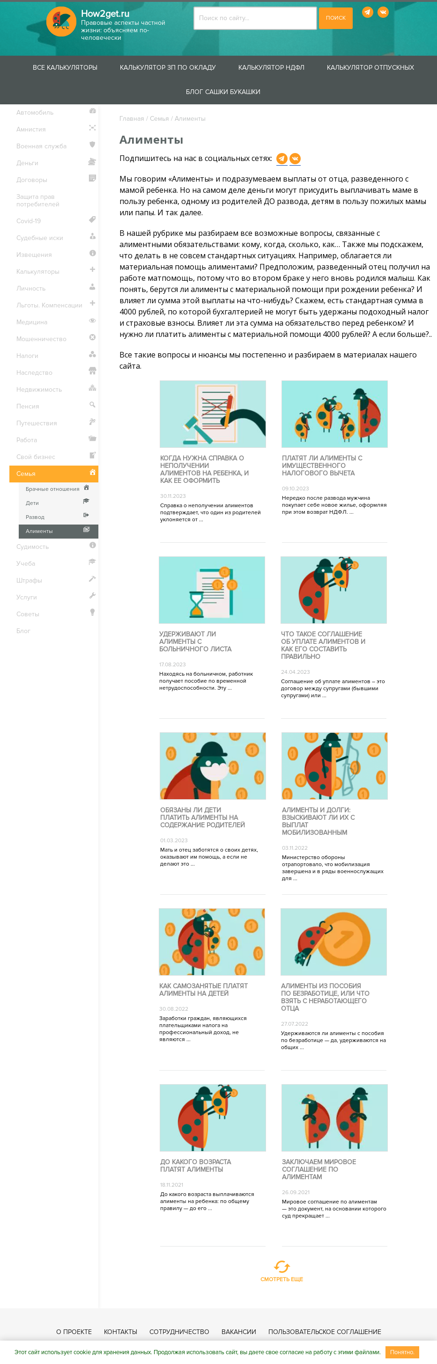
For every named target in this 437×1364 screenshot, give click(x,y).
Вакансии (239, 1332)
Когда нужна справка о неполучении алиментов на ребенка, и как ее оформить (204, 470)
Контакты (120, 1332)
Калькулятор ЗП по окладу (168, 68)
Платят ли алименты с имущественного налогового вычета (322, 466)
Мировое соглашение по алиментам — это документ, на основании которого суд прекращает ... (334, 1208)
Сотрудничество (179, 1332)
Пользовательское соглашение (324, 1332)
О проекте (74, 1332)
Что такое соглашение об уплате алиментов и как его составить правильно (323, 646)
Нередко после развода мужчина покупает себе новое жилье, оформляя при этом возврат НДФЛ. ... (334, 505)
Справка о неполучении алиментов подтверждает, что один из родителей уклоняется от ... (210, 512)
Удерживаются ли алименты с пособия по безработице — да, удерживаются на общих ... (333, 1040)
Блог (23, 631)
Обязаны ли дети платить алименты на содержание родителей (202, 818)
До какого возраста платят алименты (195, 1166)
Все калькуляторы (65, 68)
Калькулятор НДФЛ (271, 68)
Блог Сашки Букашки (223, 92)
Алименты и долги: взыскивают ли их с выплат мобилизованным (318, 822)
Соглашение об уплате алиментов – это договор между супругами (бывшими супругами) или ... (333, 688)
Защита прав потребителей (37, 200)
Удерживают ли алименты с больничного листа (195, 642)
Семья (159, 119)
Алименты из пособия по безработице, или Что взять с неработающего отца (325, 998)
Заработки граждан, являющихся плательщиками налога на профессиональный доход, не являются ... (203, 1029)
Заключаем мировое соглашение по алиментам (319, 1170)
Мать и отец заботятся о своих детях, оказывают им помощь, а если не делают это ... (209, 857)
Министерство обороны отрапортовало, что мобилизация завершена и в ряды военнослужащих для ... (333, 868)
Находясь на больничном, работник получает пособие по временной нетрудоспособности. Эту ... (206, 681)
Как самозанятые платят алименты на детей (203, 990)
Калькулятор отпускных (370, 68)
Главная (131, 119)
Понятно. (402, 1352)
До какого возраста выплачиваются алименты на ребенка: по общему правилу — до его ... (207, 1201)
